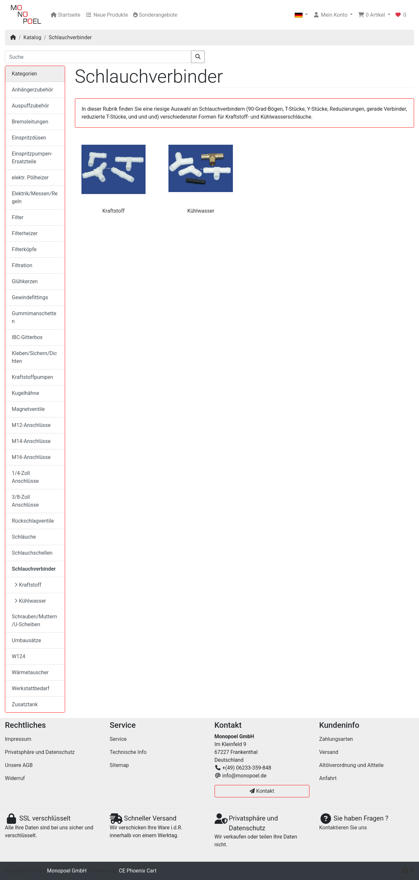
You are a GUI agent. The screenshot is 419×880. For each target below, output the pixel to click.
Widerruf (15, 778)
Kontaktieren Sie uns (343, 827)
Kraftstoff (113, 211)
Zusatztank (25, 704)
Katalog (33, 37)
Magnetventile (28, 409)
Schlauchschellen (32, 553)
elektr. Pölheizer (30, 177)
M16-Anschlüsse (31, 457)
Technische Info (128, 752)
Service (118, 739)
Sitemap (119, 765)
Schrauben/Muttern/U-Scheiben (34, 620)
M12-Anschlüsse (31, 425)
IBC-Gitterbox (27, 337)
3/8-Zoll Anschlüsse (25, 501)
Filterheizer (25, 233)
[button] (301, 15)
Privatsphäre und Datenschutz (40, 752)
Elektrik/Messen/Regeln (35, 197)
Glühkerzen (25, 281)
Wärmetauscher (30, 672)
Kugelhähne (25, 393)
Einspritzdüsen (29, 138)
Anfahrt (328, 778)
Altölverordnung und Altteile (351, 765)
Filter (18, 217)
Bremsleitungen (30, 122)
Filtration (22, 265)
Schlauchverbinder (70, 37)
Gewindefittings (30, 297)
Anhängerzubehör (32, 90)
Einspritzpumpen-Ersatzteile (32, 158)
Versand (329, 752)
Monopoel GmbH (67, 871)
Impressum (18, 739)
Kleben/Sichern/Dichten (34, 357)
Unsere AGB (19, 765)
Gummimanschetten (34, 317)
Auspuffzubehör (30, 106)
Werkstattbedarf (30, 688)
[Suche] (98, 57)
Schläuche (24, 537)
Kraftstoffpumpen (32, 377)
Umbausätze (26, 640)
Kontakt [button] (262, 791)
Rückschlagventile (33, 521)
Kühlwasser (201, 211)
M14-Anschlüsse (31, 441)
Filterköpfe (24, 249)
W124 (18, 656)
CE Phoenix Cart (138, 871)
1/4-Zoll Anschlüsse (25, 477)
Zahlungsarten (336, 739)
